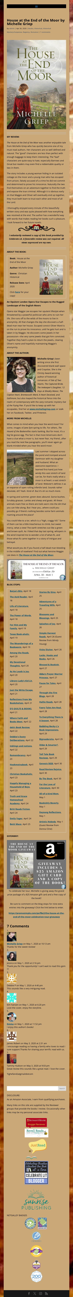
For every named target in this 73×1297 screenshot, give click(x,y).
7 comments (45, 32)
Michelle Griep (15, 943)
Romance (34, 32)
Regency (26, 32)
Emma (10, 1024)
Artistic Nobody (47, 821)
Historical (38, 28)
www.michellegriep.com (42, 409)
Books (30, 28)
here (17, 292)
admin (11, 28)
